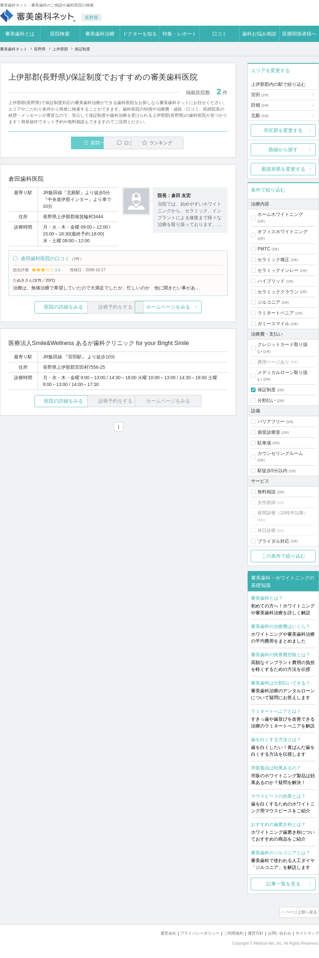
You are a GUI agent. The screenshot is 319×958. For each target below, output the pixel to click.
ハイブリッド (271, 281)
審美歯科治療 (100, 33)
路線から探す (283, 149)
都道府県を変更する (283, 169)
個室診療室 (268, 432)
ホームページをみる (191, 309)
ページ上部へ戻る (300, 912)
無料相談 (266, 491)
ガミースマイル (273, 323)
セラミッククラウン (277, 291)
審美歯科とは (20, 33)
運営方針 (251, 932)
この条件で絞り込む (283, 556)
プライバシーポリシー (191, 932)
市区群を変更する (283, 130)
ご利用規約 (227, 932)
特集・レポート (179, 33)
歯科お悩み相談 (259, 33)
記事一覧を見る (283, 883)
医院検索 (60, 33)
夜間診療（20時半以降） (282, 512)
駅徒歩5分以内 (272, 470)
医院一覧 (53, 143)
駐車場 (264, 443)
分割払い (266, 400)
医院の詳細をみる (44, 309)
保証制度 (266, 389)
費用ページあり (273, 362)
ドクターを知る (140, 33)
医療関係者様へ (299, 33)
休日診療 (266, 530)
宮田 (260, 94)
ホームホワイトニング (280, 214)
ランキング (190, 143)
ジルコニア (268, 302)
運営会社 (157, 932)
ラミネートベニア (275, 312)
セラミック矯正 (273, 259)
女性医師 (266, 502)
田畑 (260, 105)
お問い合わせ (276, 932)
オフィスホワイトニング (282, 231)
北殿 (260, 115)
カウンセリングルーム (280, 453)
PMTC (263, 248)
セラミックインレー (277, 270)
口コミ (219, 33)
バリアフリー (271, 421)
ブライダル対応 (273, 541)
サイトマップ (306, 932)
